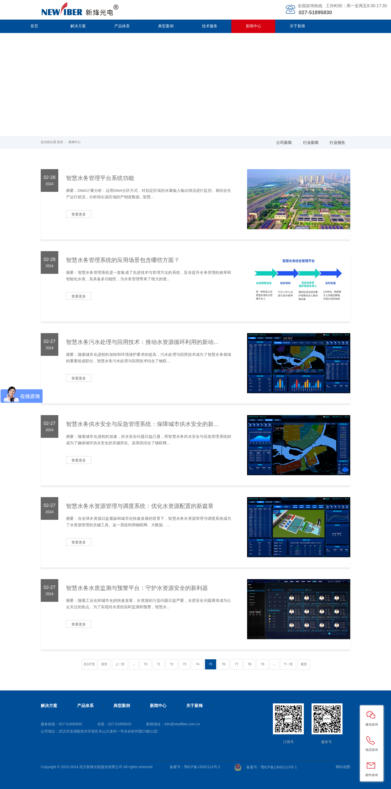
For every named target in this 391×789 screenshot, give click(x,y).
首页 (34, 26)
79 (262, 664)
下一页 (288, 664)
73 (184, 664)
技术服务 (209, 26)
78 (249, 664)
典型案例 (166, 26)
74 (197, 664)
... (134, 664)
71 (158, 664)
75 (210, 664)
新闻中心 (253, 26)
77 (236, 664)
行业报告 (337, 142)
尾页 (304, 664)
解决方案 (78, 26)
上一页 (120, 664)
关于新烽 (297, 26)
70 (145, 664)
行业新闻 (311, 142)
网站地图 (343, 767)
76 (223, 664)
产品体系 (122, 26)
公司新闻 (284, 142)
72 (171, 664)
